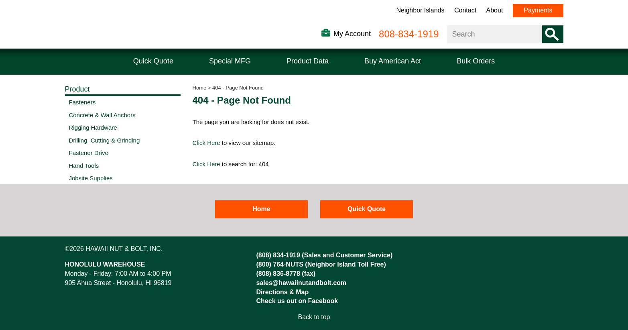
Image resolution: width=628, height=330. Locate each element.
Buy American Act (392, 61)
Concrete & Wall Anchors (102, 115)
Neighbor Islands (420, 10)
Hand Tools (84, 165)
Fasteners (82, 102)
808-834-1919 (409, 34)
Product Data (308, 61)
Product (77, 89)
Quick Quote (153, 61)
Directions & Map (282, 292)
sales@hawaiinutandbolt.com (301, 282)
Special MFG (230, 61)
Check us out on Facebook (297, 300)
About (494, 10)
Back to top (314, 317)
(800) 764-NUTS (279, 264)
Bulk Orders (476, 61)
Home (200, 88)
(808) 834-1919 (278, 255)
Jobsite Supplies (91, 178)
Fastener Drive (88, 152)
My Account (352, 34)
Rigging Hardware (93, 127)
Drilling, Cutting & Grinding (104, 140)
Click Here (206, 142)
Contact (465, 10)
